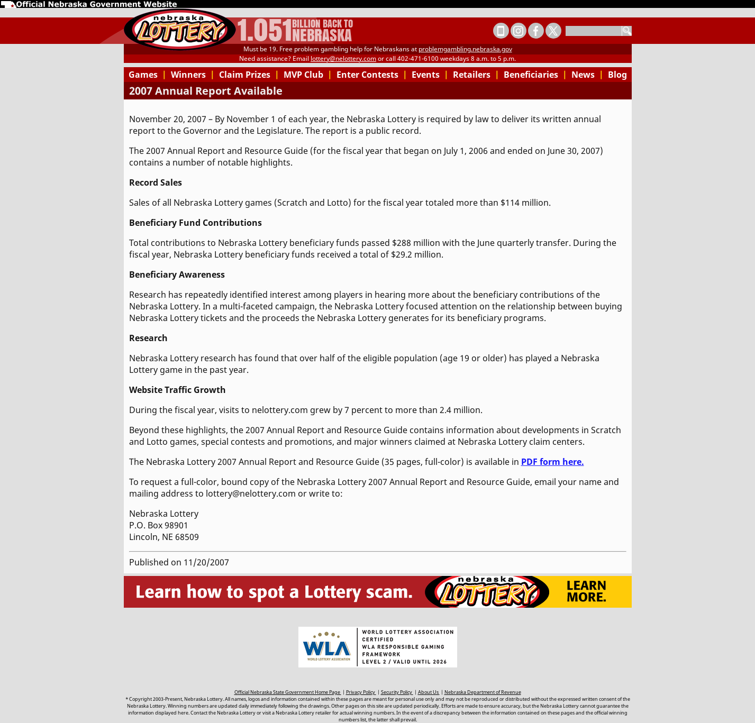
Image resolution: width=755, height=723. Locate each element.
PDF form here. (552, 462)
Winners (193, 74)
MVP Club (308, 74)
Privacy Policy (361, 692)
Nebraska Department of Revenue (482, 692)
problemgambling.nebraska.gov (465, 48)
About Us (429, 692)
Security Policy (397, 692)
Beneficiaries (535, 74)
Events (430, 74)
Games (148, 74)
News (587, 74)
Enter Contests (371, 74)
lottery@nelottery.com (343, 58)
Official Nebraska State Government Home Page (287, 692)
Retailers (476, 74)
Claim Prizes (249, 74)
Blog (617, 74)
